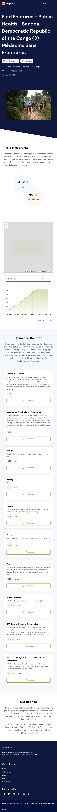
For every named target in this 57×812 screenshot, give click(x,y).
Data (4, 775)
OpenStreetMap (36, 271)
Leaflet (27, 271)
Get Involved (6, 772)
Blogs (4, 778)
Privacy (4, 809)
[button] (6, 224)
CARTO (51, 271)
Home (4, 769)
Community (28, 3)
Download (28, 400)
